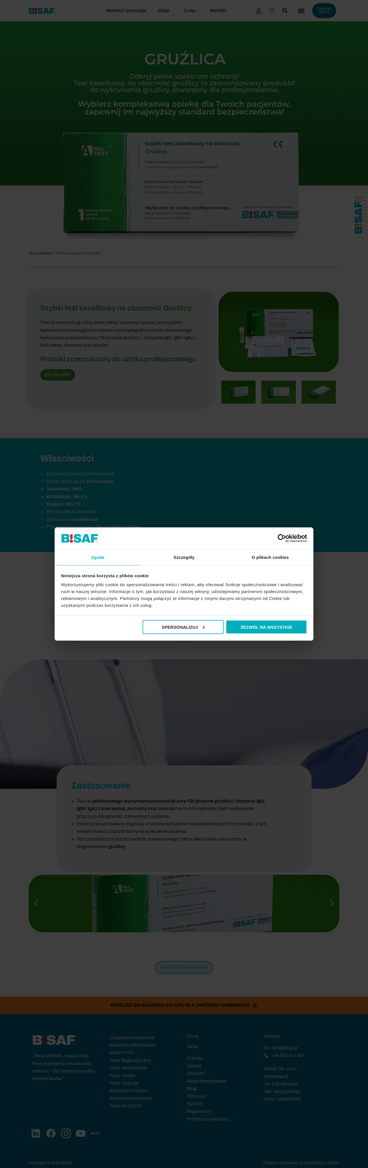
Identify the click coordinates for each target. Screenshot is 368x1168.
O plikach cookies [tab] (270, 557)
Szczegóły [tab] (183, 557)
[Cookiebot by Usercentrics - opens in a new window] (282, 538)
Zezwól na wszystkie (266, 627)
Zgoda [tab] (97, 557)
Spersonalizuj (183, 627)
